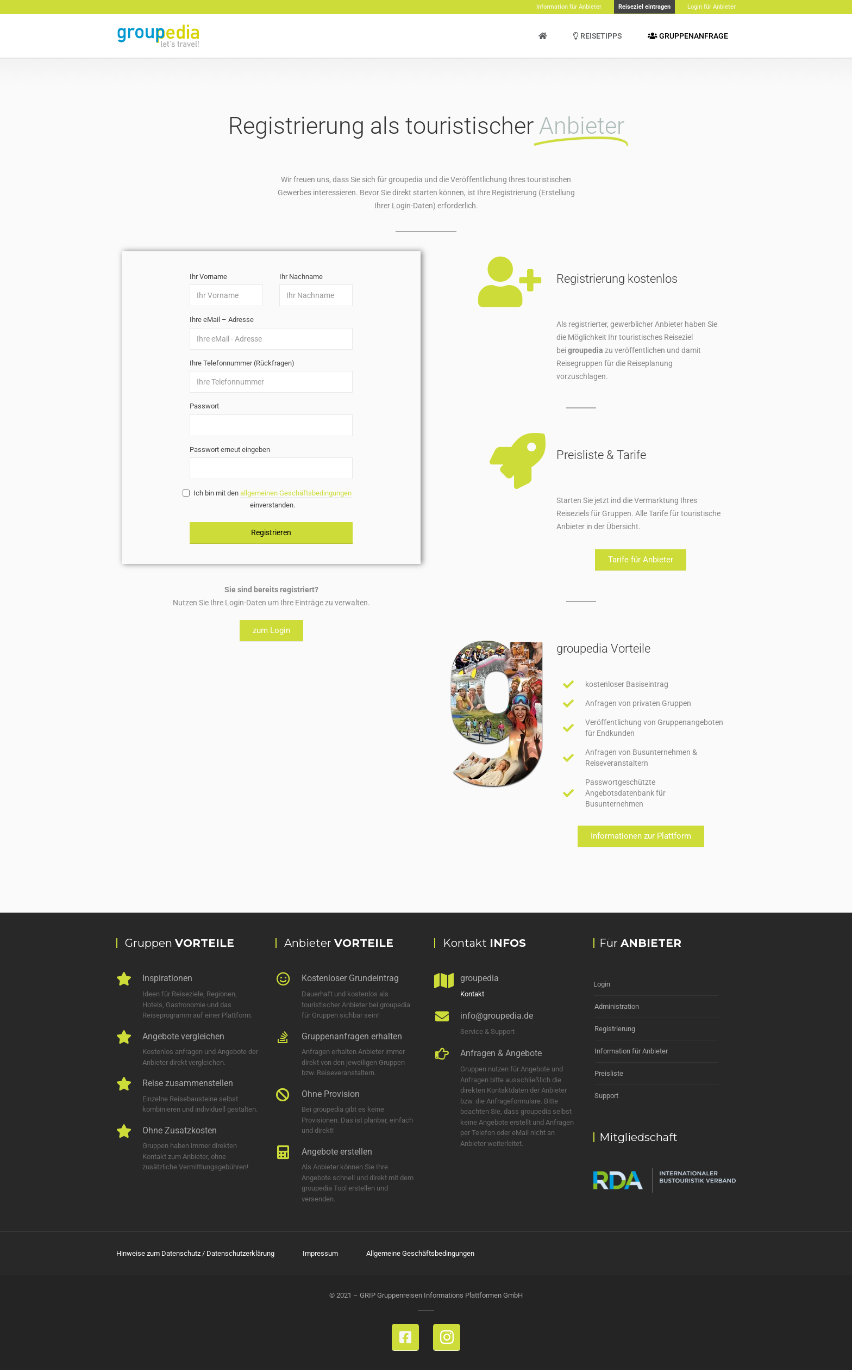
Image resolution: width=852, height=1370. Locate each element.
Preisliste (608, 1073)
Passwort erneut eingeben (230, 449)
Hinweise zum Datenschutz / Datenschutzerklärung (195, 1253)
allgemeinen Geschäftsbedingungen (296, 493)
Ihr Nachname (301, 276)
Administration (616, 1006)
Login (601, 984)
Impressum (320, 1253)
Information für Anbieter (631, 1051)
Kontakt (472, 994)
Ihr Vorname (208, 276)
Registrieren (271, 532)
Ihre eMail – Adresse (222, 319)
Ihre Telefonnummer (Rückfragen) (242, 363)
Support (606, 1096)
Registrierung (614, 1029)
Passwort (204, 406)
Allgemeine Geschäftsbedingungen (420, 1253)
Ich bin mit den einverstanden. (271, 499)
